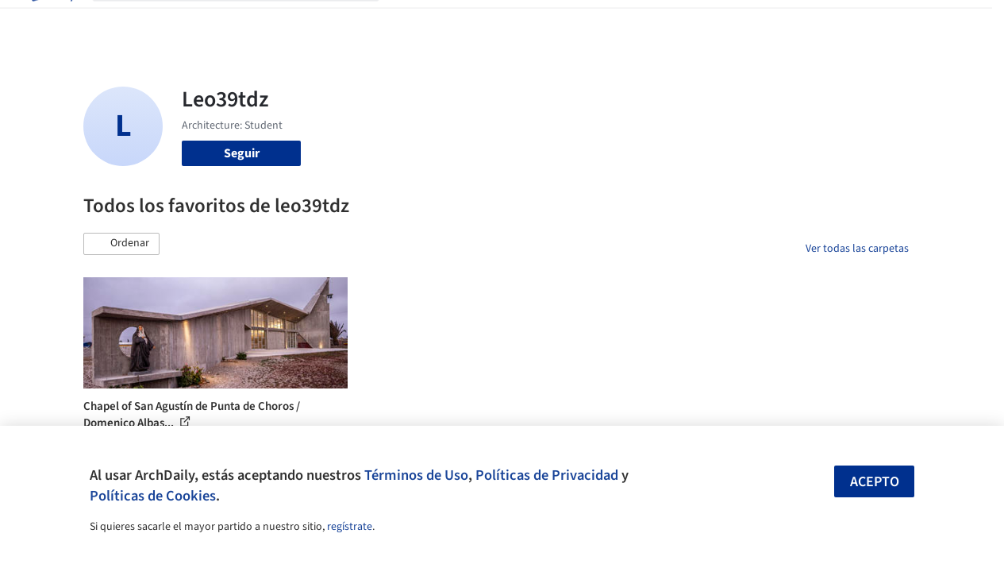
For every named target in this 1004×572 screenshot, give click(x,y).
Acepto (874, 482)
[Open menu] (954, 22)
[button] (121, 244)
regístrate (349, 527)
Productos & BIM (551, 22)
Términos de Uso (416, 475)
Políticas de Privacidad (546, 475)
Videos (684, 22)
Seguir (242, 153)
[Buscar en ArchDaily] (248, 22)
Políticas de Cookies (153, 495)
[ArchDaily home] (50, 22)
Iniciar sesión (770, 22)
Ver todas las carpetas (857, 248)
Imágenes (466, 22)
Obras (411, 22)
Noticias (631, 22)
